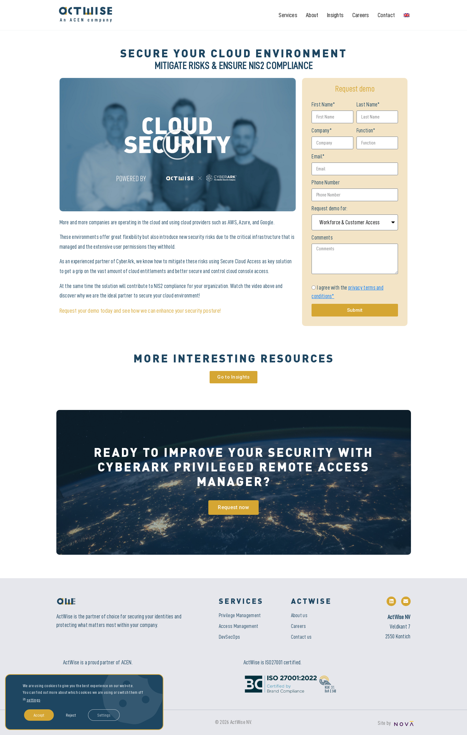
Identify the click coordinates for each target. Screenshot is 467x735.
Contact (386, 15)
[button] (177, 144)
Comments (322, 237)
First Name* (323, 104)
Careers (360, 15)
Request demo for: (329, 208)
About (312, 15)
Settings (104, 715)
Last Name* (368, 104)
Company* (321, 130)
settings (33, 700)
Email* (318, 156)
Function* (366, 130)
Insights (335, 15)
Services (288, 15)
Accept (39, 715)
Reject (71, 715)
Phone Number (326, 182)
